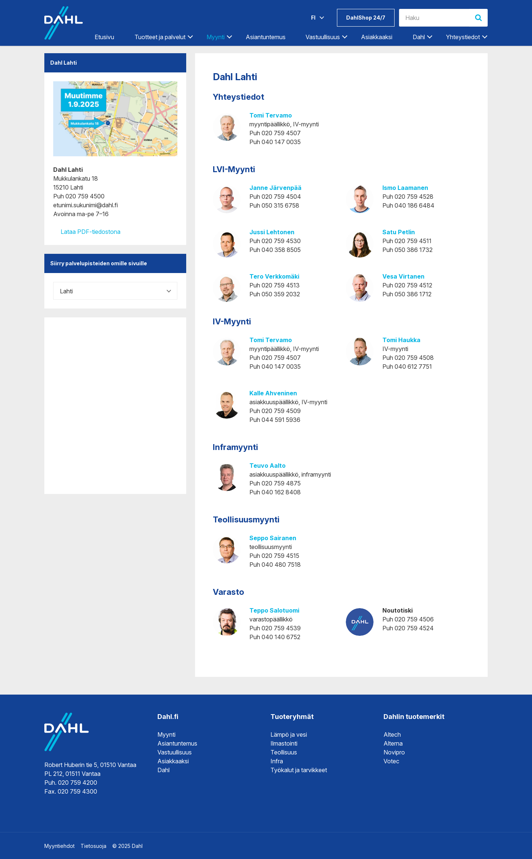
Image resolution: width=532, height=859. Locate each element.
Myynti (216, 37)
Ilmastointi (283, 743)
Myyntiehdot (59, 846)
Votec (391, 761)
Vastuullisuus (323, 37)
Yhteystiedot (463, 37)
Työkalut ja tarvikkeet (298, 770)
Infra (276, 761)
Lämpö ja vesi (288, 734)
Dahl (419, 37)
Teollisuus (283, 752)
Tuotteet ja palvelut (159, 37)
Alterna (393, 743)
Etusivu (104, 37)
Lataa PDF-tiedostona (86, 231)
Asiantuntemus (266, 37)
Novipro (394, 752)
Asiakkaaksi (376, 37)
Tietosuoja (93, 846)
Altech (392, 734)
